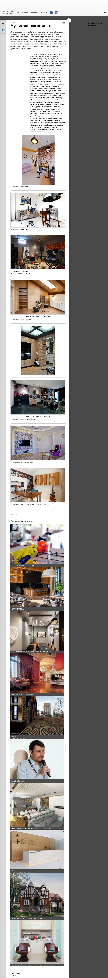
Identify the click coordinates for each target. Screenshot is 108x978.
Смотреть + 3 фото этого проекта (38, 416)
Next (65, 745)
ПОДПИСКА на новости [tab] (97, 24)
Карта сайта (15, 973)
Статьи (13, 22)
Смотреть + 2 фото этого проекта (38, 316)
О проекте (14, 977)
